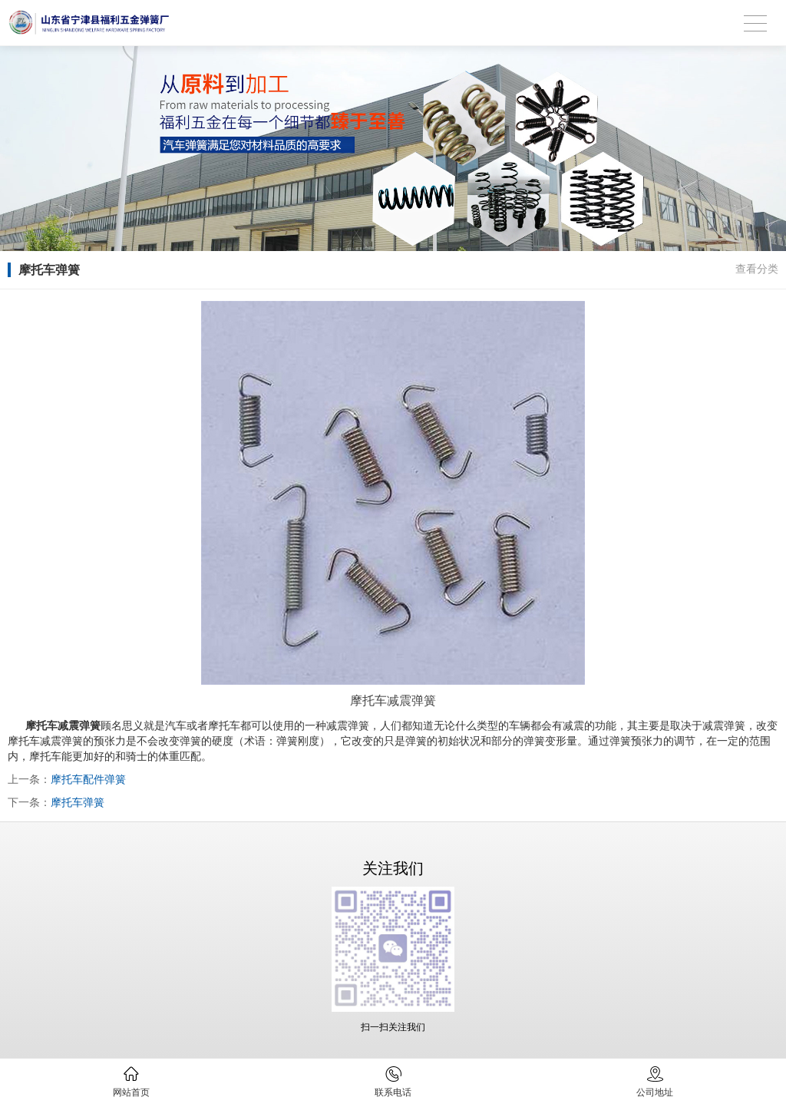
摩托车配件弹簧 (88, 779)
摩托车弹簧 (77, 802)
